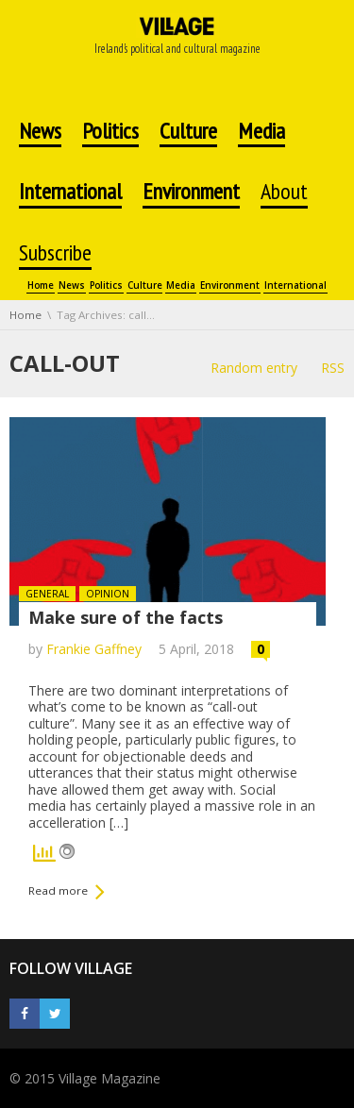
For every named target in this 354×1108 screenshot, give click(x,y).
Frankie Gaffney (94, 649)
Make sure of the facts (125, 617)
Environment (230, 285)
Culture (144, 285)
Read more (58, 890)
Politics (106, 285)
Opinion (107, 593)
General (47, 593)
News (72, 285)
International (295, 285)
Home (40, 285)
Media (180, 285)
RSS (333, 368)
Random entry (254, 368)
